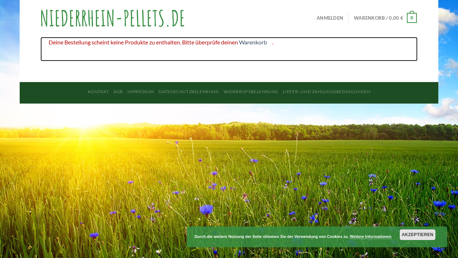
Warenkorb (253, 42)
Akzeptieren (418, 234)
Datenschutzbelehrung (189, 91)
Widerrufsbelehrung (251, 91)
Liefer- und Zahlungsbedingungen (326, 91)
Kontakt (98, 91)
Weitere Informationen (370, 236)
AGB (118, 91)
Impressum (140, 91)
